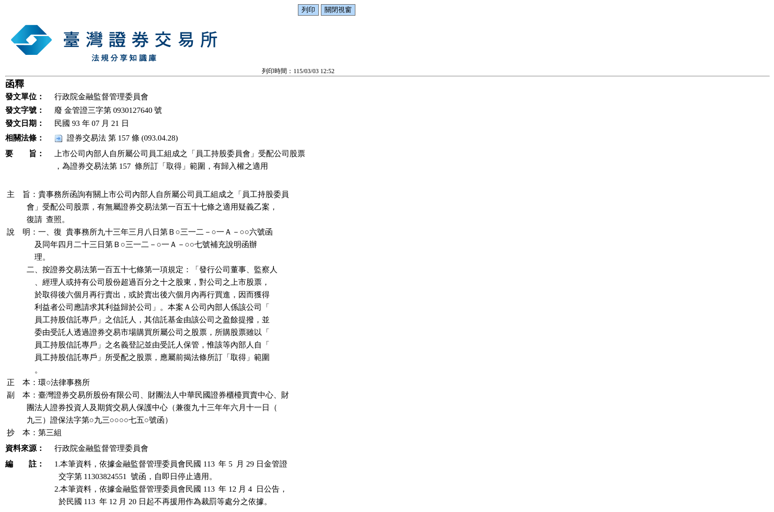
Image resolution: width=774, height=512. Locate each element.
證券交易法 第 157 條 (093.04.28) (122, 138)
